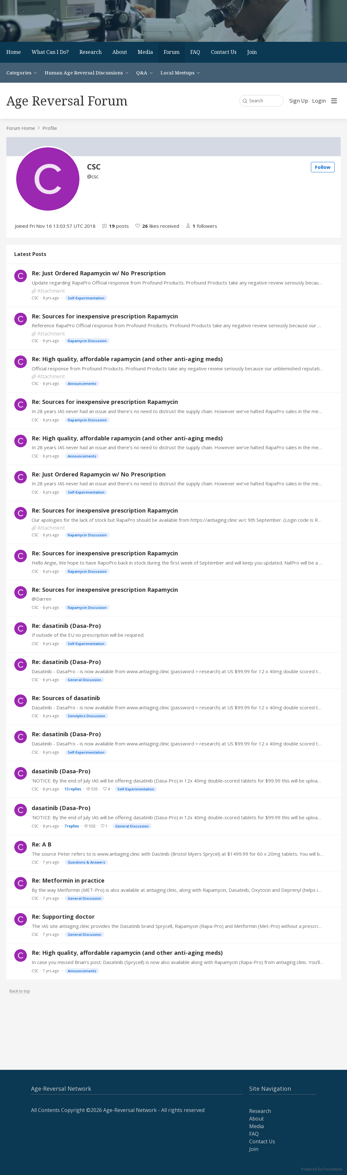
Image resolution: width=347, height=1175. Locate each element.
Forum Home (20, 128)
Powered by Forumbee (321, 1169)
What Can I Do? (50, 51)
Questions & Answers (86, 862)
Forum (172, 51)
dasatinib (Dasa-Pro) (61, 771)
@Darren (41, 599)
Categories (18, 72)
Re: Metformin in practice (68, 880)
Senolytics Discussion (86, 715)
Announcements (82, 383)
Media (145, 51)
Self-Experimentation (86, 298)
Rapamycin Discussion (87, 340)
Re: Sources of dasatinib (66, 698)
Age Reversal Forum (67, 100)
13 (72, 789)
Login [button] (319, 101)
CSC (35, 298)
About (119, 51)
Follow (323, 167)
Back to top (19, 991)
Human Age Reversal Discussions (84, 72)
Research (90, 51)
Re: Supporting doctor (63, 916)
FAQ (195, 51)
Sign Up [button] (298, 101)
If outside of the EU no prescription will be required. (88, 635)
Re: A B (42, 844)
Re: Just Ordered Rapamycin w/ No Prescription (99, 273)
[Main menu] (334, 100)
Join (252, 51)
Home (13, 51)
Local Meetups (177, 72)
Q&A (141, 72)
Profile (49, 128)
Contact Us (224, 51)
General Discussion (84, 679)
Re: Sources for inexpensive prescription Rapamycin (105, 316)
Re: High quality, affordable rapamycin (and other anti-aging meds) (127, 359)
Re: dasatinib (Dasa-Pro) (66, 625)
